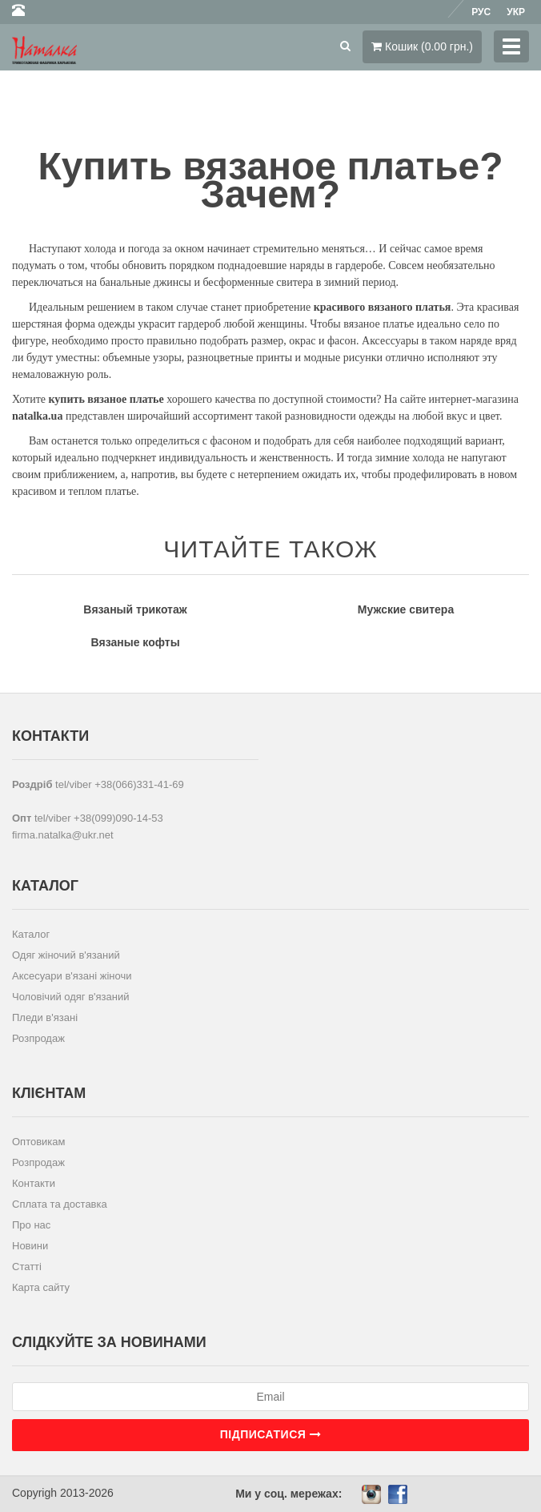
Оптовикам (39, 1142)
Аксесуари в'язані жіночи (71, 976)
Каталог (31, 934)
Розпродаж (38, 1038)
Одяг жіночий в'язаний (66, 955)
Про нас (31, 1225)
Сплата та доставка (59, 1204)
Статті (27, 1267)
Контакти (33, 1183)
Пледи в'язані (45, 1017)
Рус (481, 12)
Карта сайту (41, 1287)
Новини (30, 1246)
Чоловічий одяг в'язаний (71, 997)
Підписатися (270, 1434)
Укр (516, 12)
